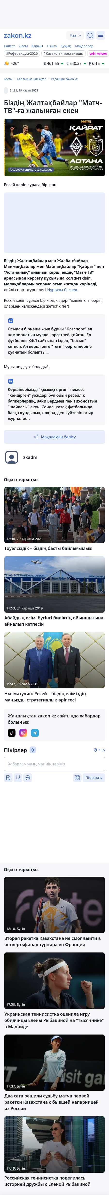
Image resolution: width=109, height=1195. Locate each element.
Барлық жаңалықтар (31, 79)
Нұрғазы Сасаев (62, 289)
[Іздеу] (90, 35)
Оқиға (52, 46)
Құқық (66, 46)
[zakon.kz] (17, 35)
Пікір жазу (94, 777)
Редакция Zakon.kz (64, 79)
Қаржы (37, 46)
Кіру (101, 749)
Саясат (9, 46)
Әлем (23, 46)
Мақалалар (84, 46)
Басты (8, 79)
